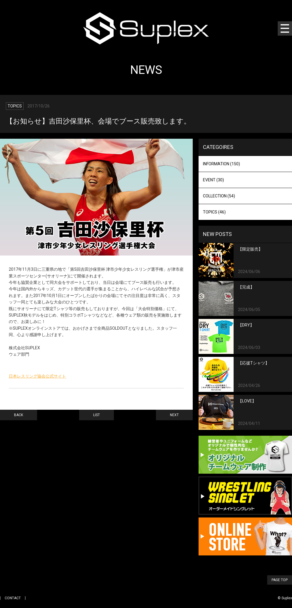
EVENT (213, 180)
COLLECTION (219, 196)
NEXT (174, 415)
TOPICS (214, 212)
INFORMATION (221, 163)
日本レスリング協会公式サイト (37, 376)
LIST (96, 415)
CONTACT (13, 598)
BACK (18, 415)
